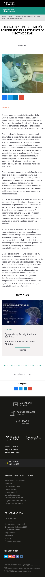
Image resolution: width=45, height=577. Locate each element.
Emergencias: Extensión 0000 (16, 527)
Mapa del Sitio (10, 532)
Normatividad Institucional (19, 476)
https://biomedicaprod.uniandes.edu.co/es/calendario (22, 404)
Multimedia (9, 535)
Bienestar (8, 483)
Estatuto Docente (11, 489)
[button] (5, 365)
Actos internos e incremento (15, 481)
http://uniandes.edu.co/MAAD (22, 422)
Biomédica (20, 414)
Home (4, 16)
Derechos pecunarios (12, 486)
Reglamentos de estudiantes (15, 500)
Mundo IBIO (22, 45)
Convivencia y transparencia (15, 524)
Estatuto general (11, 492)
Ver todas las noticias (22, 374)
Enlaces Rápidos (14, 513)
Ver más (22, 350)
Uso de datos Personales (14, 503)
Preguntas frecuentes (13, 541)
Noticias (10, 16)
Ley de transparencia (12, 495)
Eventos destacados (12, 530)
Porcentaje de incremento (14, 498)
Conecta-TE (9, 521)
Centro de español (11, 518)
